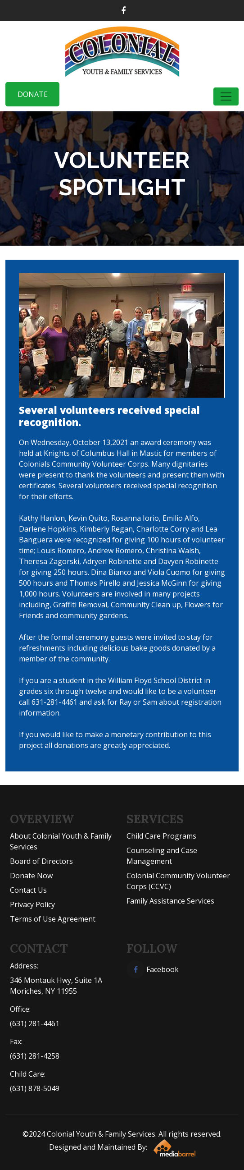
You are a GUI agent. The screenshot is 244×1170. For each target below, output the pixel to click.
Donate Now (31, 876)
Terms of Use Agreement (52, 919)
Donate (33, 94)
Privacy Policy (32, 904)
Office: (20, 1009)
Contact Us (28, 890)
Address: (24, 966)
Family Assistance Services (170, 901)
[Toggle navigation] (226, 96)
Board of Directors (41, 861)
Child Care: (27, 1074)
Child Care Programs (161, 836)
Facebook (153, 969)
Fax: (16, 1041)
